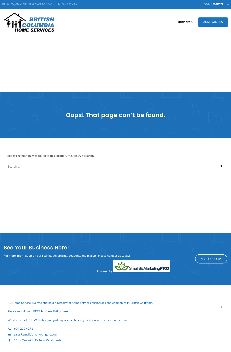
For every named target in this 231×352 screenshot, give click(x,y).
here (65, 311)
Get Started (211, 258)
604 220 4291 (20, 328)
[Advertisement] (115, 63)
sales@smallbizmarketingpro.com (32, 334)
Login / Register (213, 4)
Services (185, 22)
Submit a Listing (213, 22)
